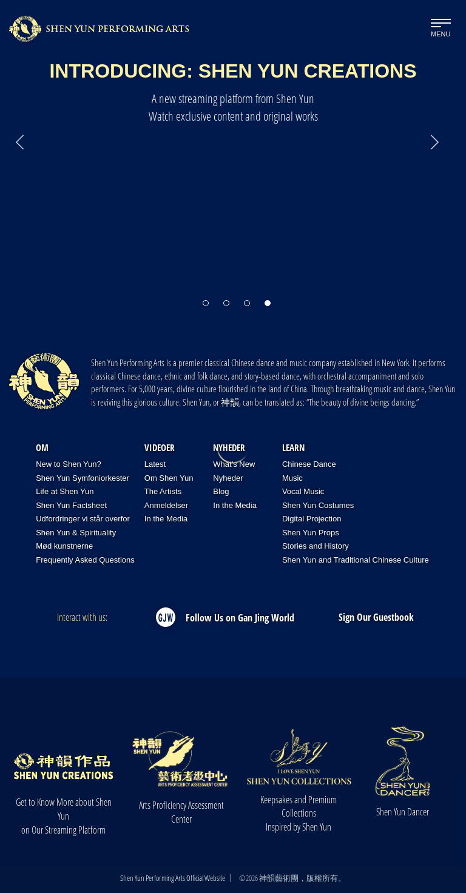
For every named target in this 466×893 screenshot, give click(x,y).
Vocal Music (303, 491)
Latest (155, 464)
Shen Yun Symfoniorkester (82, 478)
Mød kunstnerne (64, 545)
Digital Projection (312, 518)
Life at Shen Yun (64, 491)
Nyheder (229, 447)
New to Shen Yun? (68, 464)
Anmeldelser (166, 505)
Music (292, 478)
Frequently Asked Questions (85, 559)
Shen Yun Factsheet (71, 505)
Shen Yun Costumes (318, 505)
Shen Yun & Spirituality (76, 532)
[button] (206, 297)
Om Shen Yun (169, 478)
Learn (293, 447)
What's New (234, 464)
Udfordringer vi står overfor (83, 518)
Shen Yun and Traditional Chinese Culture (355, 559)
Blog (221, 491)
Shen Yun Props (310, 532)
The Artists (162, 491)
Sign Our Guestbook (376, 617)
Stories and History (315, 545)
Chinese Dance (309, 464)
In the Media (166, 518)
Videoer (159, 447)
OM (42, 447)
